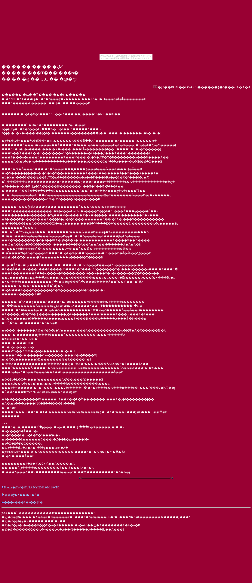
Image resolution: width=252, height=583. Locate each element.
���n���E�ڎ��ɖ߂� (22, 502)
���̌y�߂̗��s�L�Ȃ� (20, 494)
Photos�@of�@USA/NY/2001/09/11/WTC (31, 487)
